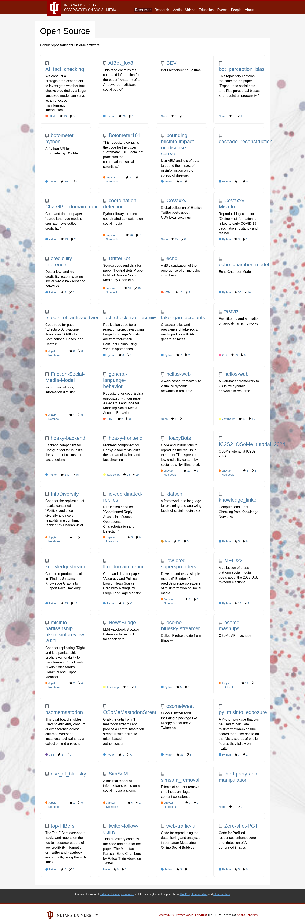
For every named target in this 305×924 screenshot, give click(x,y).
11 (129, 177)
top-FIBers (60, 826)
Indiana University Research (117, 894)
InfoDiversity (62, 494)
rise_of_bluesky (65, 774)
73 (126, 474)
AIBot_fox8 (118, 63)
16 (178, 292)
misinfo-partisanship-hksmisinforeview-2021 (65, 632)
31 (127, 288)
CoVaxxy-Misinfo (232, 203)
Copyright (201, 915)
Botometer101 (121, 135)
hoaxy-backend (65, 438)
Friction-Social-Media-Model (65, 377)
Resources (143, 10)
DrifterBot (116, 258)
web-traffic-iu (178, 826)
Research (162, 10)
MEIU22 (231, 560)
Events (222, 10)
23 (177, 541)
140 (65, 474)
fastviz (229, 311)
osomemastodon (64, 709)
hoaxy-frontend (123, 438)
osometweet (177, 706)
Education (206, 10)
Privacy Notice (184, 915)
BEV (169, 63)
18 (74, 603)
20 (122, 116)
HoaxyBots (176, 438)
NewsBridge (119, 622)
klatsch (171, 494)
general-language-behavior (115, 380)
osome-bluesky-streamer (180, 625)
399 (65, 181)
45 (76, 474)
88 (242, 419)
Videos (190, 10)
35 (237, 292)
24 (136, 474)
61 (76, 181)
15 (174, 239)
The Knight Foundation (194, 894)
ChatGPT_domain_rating (73, 204)
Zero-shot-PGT (238, 826)
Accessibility (166, 915)
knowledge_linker (238, 497)
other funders (222, 894)
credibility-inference (59, 261)
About (249, 10)
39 (234, 355)
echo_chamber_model (244, 262)
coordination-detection (120, 203)
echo (169, 258)
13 (63, 116)
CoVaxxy (173, 200)
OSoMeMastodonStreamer (133, 709)
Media (177, 10)
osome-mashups (230, 625)
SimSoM (115, 774)
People (236, 10)
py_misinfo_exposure (243, 709)
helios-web (176, 374)
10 (137, 288)
